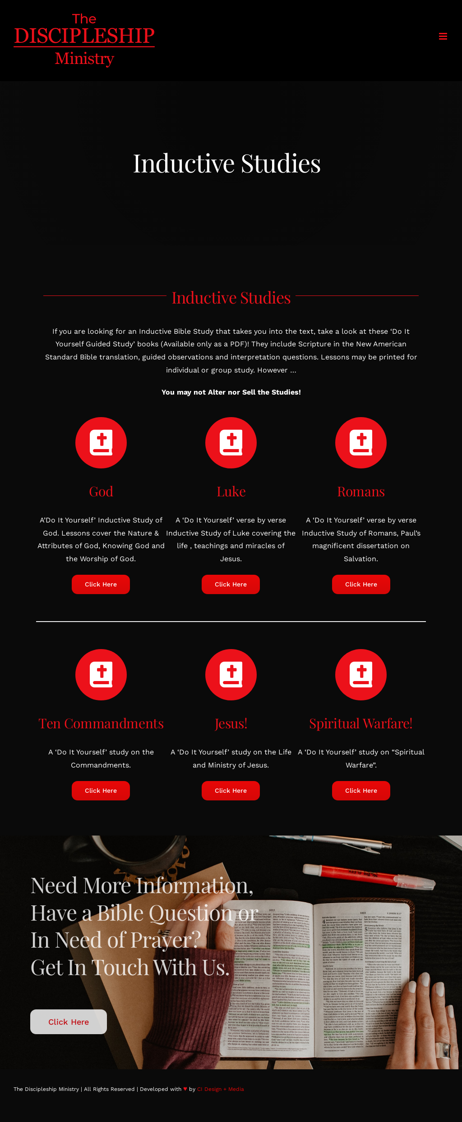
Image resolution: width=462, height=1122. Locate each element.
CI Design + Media (220, 1089)
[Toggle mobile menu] (443, 36)
